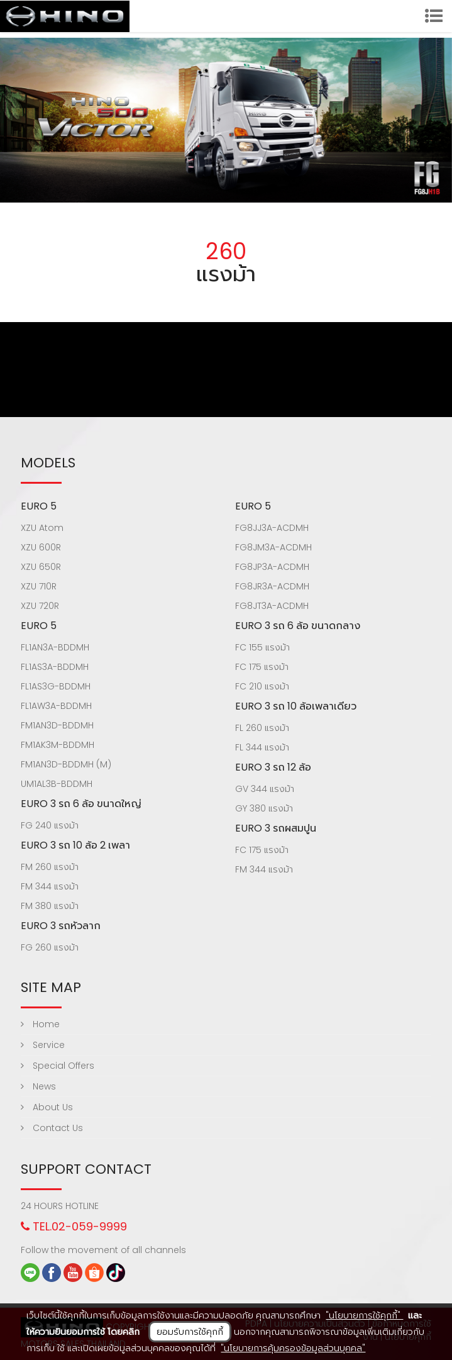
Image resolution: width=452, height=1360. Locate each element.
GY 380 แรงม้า (264, 808)
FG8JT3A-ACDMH (272, 605)
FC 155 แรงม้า (262, 647)
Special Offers (57, 1065)
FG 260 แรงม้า (50, 947)
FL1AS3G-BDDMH (56, 686)
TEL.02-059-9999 (74, 1226)
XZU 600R (41, 547)
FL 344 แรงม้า (262, 747)
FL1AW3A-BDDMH (56, 706)
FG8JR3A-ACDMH (272, 586)
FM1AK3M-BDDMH (57, 745)
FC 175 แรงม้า (262, 666)
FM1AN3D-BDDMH (57, 725)
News (38, 1086)
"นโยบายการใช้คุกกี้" (364, 1315)
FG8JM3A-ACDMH (273, 547)
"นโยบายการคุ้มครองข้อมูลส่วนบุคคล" (293, 1348)
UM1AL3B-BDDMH (56, 784)
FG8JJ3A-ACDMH (272, 527)
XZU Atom (42, 527)
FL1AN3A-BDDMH (55, 647)
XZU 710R (39, 586)
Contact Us (52, 1128)
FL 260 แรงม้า (262, 728)
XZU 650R (41, 566)
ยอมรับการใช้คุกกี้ (190, 1331)
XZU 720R (40, 605)
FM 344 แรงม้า (50, 886)
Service (43, 1045)
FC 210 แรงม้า (262, 686)
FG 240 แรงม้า (50, 825)
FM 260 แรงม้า (50, 867)
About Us (47, 1107)
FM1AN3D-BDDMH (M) (66, 764)
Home (40, 1024)
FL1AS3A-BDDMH (55, 666)
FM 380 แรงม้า (50, 906)
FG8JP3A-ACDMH (272, 566)
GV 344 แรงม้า (264, 789)
